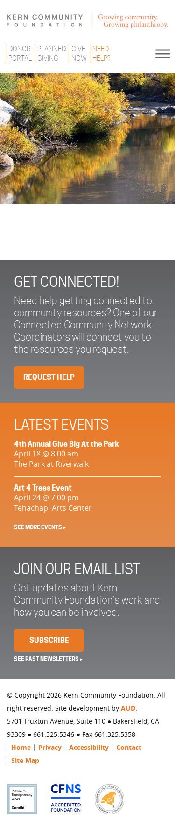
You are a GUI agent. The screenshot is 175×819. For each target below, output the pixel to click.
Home (21, 747)
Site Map (25, 760)
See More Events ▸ (40, 527)
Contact (128, 747)
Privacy (50, 747)
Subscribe (49, 640)
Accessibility (89, 747)
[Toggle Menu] (162, 53)
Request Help (49, 377)
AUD (128, 708)
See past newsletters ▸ (48, 658)
